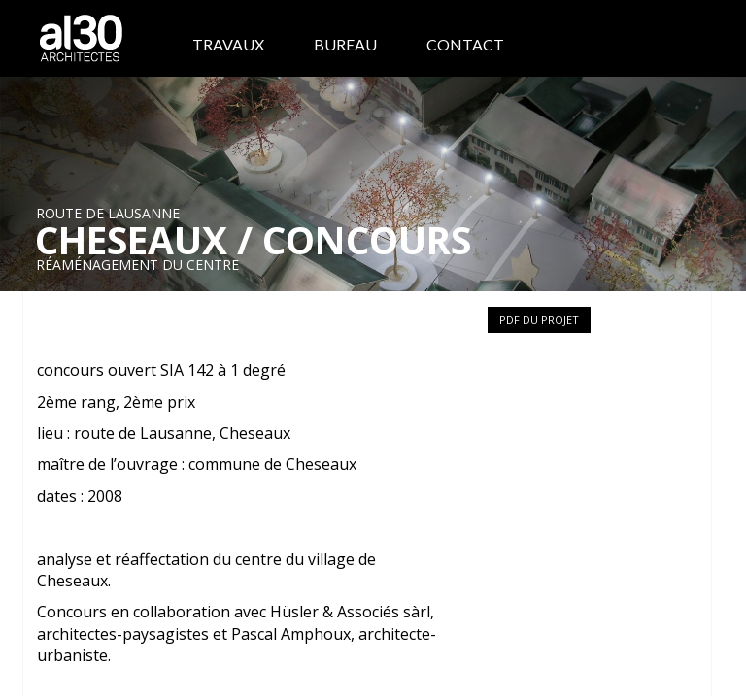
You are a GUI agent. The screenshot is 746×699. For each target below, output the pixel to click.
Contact (465, 44)
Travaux (228, 44)
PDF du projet (539, 320)
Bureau (345, 44)
